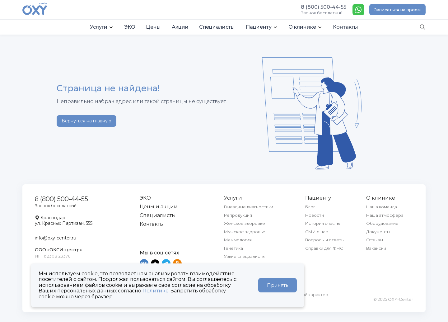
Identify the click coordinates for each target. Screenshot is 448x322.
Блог (310, 206)
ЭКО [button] (129, 27)
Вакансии (376, 248)
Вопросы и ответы (324, 239)
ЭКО (145, 198)
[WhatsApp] (358, 9)
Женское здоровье (244, 223)
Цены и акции (159, 207)
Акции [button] (180, 27)
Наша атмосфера (385, 215)
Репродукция (238, 215)
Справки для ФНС (324, 248)
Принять (277, 285)
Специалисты (158, 215)
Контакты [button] (345, 27)
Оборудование (382, 223)
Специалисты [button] (217, 27)
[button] (101, 27)
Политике (155, 291)
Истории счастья (323, 223)
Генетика (233, 248)
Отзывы (374, 239)
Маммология (238, 239)
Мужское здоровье (244, 231)
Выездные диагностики (248, 206)
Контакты (152, 224)
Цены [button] (153, 27)
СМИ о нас (316, 231)
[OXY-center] (34, 9)
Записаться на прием (397, 9)
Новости (314, 215)
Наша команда (381, 206)
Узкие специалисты (244, 256)
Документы (378, 231)
